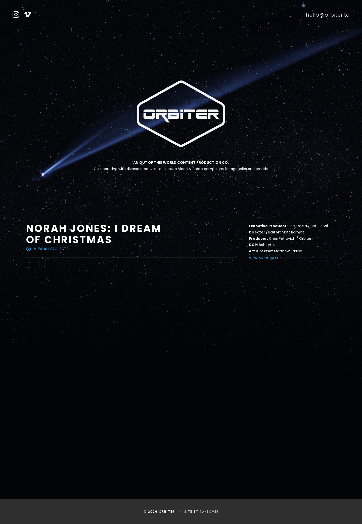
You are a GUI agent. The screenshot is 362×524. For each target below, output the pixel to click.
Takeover (209, 511)
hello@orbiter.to (328, 14)
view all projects (47, 248)
